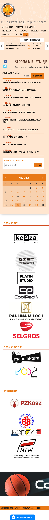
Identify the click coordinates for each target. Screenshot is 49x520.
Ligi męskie (30, 27)
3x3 (16, 30)
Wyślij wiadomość (24, 517)
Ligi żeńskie (7, 30)
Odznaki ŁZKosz (24, 23)
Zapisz (38, 165)
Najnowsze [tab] (37, 75)
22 (30, 200)
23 (36, 200)
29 (30, 204)
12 (11, 196)
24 (43, 200)
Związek (19, 27)
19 (11, 200)
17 (43, 196)
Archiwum (34, 23)
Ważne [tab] (26, 75)
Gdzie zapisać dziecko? (9, 21)
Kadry (43, 30)
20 (18, 200)
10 (43, 192)
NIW (4, 34)
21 (24, 200)
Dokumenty (13, 23)
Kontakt (42, 23)
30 (36, 204)
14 (24, 196)
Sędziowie (24, 30)
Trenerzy (35, 30)
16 (36, 196)
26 (11, 204)
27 (18, 204)
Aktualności (7, 27)
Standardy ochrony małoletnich (30, 21)
